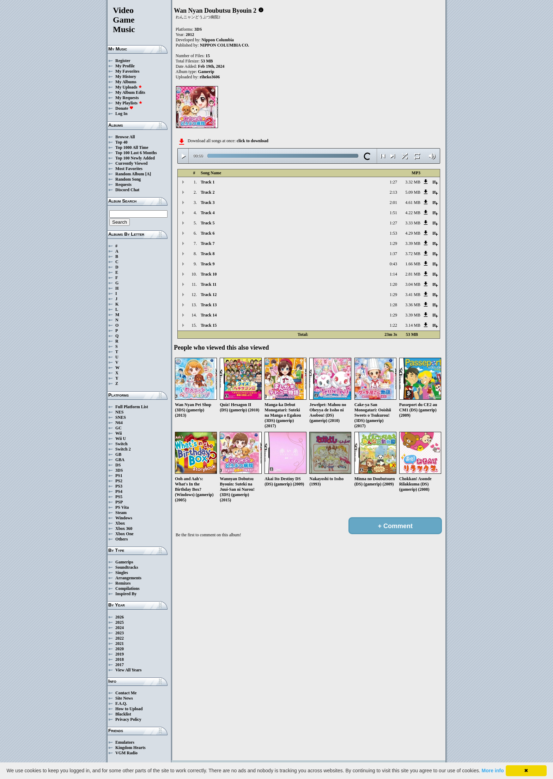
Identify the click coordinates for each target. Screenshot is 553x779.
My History (125, 76)
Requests (123, 184)
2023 (119, 632)
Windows (123, 517)
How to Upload (128, 708)
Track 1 (207, 182)
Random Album (129, 173)
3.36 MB (412, 304)
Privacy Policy (128, 719)
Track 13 (209, 304)
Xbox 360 (123, 528)
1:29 (393, 243)
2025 (119, 622)
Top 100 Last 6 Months (136, 152)
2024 (119, 627)
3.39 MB (412, 243)
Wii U (120, 438)
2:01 (393, 202)
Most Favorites (128, 168)
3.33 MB (412, 223)
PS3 (118, 486)
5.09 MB (412, 192)
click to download (252, 140)
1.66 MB (412, 263)
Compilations (127, 588)
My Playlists (128, 103)
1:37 (393, 253)
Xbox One (124, 533)
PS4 (118, 491)
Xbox (120, 523)
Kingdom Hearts (130, 747)
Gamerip (206, 71)
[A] (148, 173)
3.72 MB (412, 253)
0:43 (393, 263)
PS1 (118, 475)
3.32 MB (412, 182)
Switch (121, 443)
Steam (121, 512)
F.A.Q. (121, 703)
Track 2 (207, 192)
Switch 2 (123, 449)
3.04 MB (412, 284)
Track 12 (209, 294)
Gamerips (124, 562)
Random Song (128, 179)
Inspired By (125, 593)
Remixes (122, 583)
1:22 (393, 325)
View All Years (128, 670)
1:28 (393, 304)
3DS (119, 470)
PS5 (118, 496)
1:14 (393, 274)
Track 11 (209, 284)
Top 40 (121, 142)
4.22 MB (412, 212)
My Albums (125, 81)
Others (121, 539)
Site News (124, 698)
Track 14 (209, 315)
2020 (119, 648)
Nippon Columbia (217, 39)
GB (118, 454)
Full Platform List (131, 406)
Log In (121, 113)
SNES (120, 417)
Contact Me (125, 692)
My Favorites (127, 71)
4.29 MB (412, 233)
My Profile (125, 66)
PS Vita (122, 507)
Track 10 (209, 274)
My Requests (127, 97)
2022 (119, 638)
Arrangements (128, 577)
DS (118, 465)
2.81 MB (412, 274)
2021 (119, 643)
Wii (118, 433)
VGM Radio (126, 752)
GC (118, 427)
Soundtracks (126, 567)
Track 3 (207, 202)
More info (493, 770)
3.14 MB (412, 325)
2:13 (393, 192)
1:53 (393, 233)
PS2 (118, 480)
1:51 (393, 212)
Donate (124, 108)
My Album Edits (130, 92)
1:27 (393, 182)
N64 (119, 422)
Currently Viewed (131, 163)
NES (119, 412)
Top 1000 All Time (131, 147)
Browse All (125, 136)
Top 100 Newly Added (135, 158)
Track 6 (207, 233)
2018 (119, 659)
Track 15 (209, 325)
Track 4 (207, 212)
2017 (119, 664)
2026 (119, 617)
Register (122, 60)
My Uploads (128, 87)
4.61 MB (412, 202)
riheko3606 (210, 76)
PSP (119, 502)
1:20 (393, 284)
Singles (121, 572)
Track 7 (207, 243)
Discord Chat (127, 189)
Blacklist (123, 714)
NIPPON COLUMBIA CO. (224, 45)
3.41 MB (412, 294)
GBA (119, 459)
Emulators (124, 742)
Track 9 (207, 263)
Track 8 (207, 253)
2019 (119, 654)
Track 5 (207, 223)
